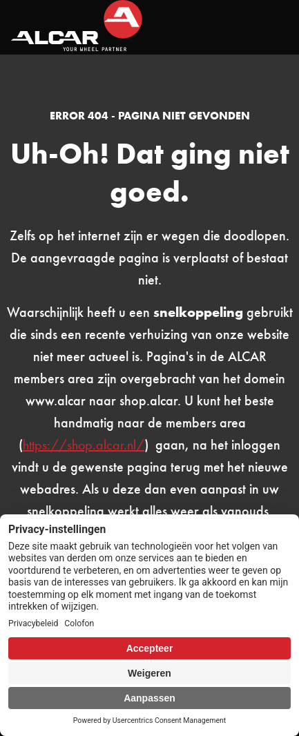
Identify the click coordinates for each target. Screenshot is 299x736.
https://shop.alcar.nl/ (83, 445)
